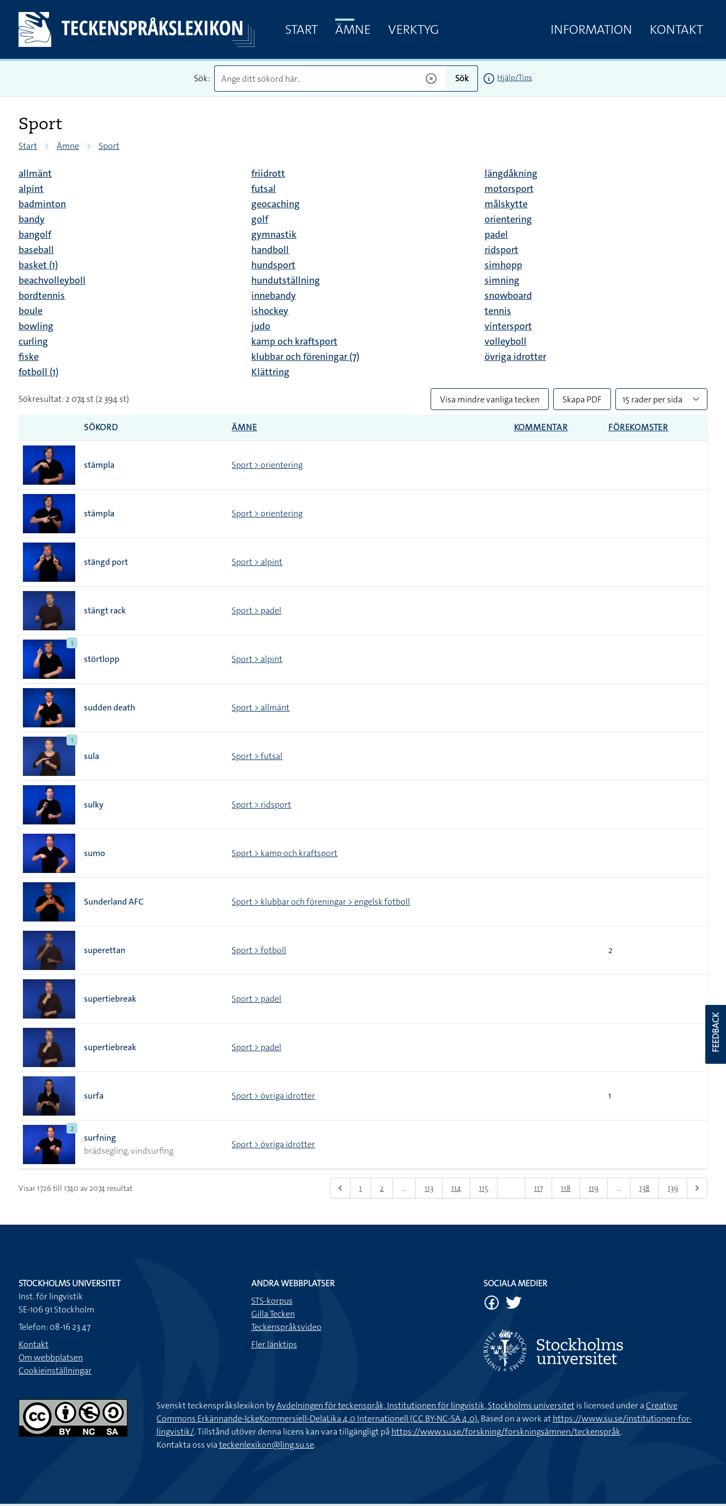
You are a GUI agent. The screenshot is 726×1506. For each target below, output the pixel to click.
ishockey (269, 310)
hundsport (273, 265)
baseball (36, 249)
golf (259, 219)
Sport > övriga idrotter (273, 1095)
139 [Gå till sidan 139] (673, 1188)
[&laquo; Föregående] (340, 1188)
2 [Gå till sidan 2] (382, 1188)
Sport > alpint (257, 562)
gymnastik (274, 234)
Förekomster (638, 427)
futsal (263, 188)
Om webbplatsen (51, 1357)
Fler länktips (274, 1344)
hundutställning (285, 280)
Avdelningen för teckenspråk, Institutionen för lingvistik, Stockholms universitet (425, 1405)
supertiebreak (110, 998)
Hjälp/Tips (514, 77)
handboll (270, 249)
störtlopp (101, 659)
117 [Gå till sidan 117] (538, 1188)
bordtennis (42, 295)
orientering (508, 219)
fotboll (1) (38, 371)
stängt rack (105, 610)
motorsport (509, 188)
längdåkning (511, 173)
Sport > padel (256, 610)
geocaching (275, 203)
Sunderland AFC (113, 901)
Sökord (101, 427)
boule (31, 310)
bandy (32, 219)
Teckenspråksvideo (286, 1327)
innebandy (273, 295)
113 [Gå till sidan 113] (429, 1188)
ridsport (501, 249)
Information (591, 29)
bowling (36, 326)
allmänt (35, 173)
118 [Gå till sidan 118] (566, 1188)
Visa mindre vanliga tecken (490, 399)
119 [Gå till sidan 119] (593, 1188)
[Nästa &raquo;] (697, 1188)
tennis (498, 310)
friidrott (268, 173)
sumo (94, 853)
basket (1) (38, 265)
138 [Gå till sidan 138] (644, 1188)
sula (91, 756)
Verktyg (413, 29)
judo (260, 326)
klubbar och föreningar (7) (305, 356)
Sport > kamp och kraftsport (284, 853)
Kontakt (676, 29)
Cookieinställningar (55, 1370)
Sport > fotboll (259, 950)
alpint (31, 188)
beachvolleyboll (52, 280)
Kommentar (541, 427)
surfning (100, 1137)
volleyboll (506, 341)
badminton (42, 203)
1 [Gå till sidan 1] (360, 1188)
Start (301, 29)
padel (496, 234)
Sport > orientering (267, 465)
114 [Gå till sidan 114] (456, 1188)
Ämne (353, 29)
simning (502, 280)
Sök (462, 78)
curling (33, 341)
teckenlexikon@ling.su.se (266, 1444)
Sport (109, 146)
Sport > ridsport (261, 804)
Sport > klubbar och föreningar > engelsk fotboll (321, 901)
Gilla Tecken (273, 1314)
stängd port (106, 562)
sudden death (109, 707)
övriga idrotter (515, 356)
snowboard (508, 295)
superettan (104, 950)
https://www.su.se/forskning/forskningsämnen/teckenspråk (505, 1431)
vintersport (508, 326)
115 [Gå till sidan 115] (483, 1188)
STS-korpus (272, 1300)
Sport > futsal (257, 756)
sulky (94, 804)
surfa (94, 1095)
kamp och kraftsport (294, 341)
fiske (29, 356)
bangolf (35, 234)
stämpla (99, 465)
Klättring (270, 371)
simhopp (503, 265)
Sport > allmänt (260, 707)
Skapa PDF (582, 399)
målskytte (506, 203)
